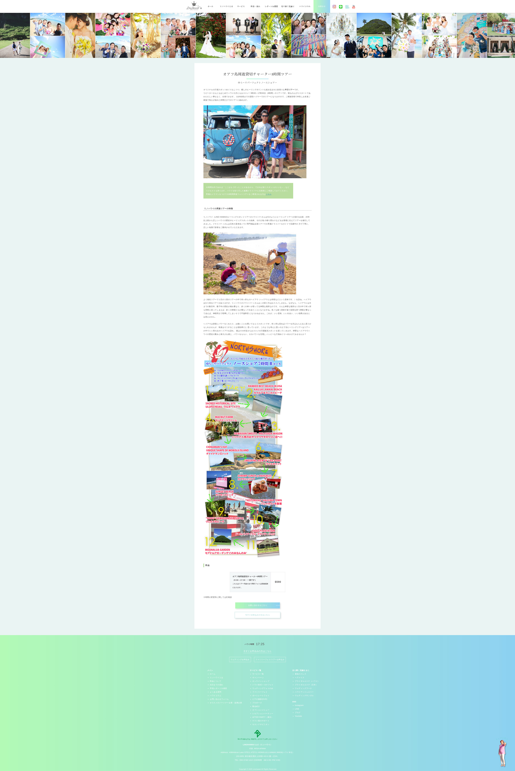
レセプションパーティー (262, 713)
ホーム (210, 6)
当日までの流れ (216, 685)
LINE (297, 709)
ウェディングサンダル (304, 695)
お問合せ (322, 6)
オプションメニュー (260, 710)
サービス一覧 (258, 674)
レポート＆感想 (271, 6)
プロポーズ (257, 703)
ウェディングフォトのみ (262, 688)
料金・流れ (255, 6)
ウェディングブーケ (303, 688)
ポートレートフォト (260, 695)
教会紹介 (256, 706)
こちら (268, 194)
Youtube (298, 716)
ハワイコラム (305, 6)
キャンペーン (258, 677)
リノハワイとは (226, 6)
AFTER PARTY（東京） (262, 717)
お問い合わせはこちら (257, 605)
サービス (241, 6)
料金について (215, 681)
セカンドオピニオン (260, 724)
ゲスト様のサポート (260, 721)
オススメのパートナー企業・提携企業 (226, 703)
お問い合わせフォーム (219, 699)
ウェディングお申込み (240, 659)
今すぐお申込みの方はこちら (257, 615)
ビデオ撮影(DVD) (259, 699)
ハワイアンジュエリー (304, 692)
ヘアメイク (299, 677)
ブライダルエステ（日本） (306, 685)
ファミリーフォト (260, 692)
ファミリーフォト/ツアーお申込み (269, 659)
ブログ (298, 712)
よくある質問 (215, 692)
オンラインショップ (260, 681)
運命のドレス (300, 674)
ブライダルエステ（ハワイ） (307, 681)
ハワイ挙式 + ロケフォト (263, 685)
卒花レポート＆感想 (218, 688)
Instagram (299, 705)
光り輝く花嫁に (287, 6)
